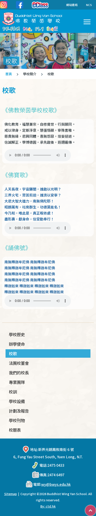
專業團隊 (17, 382)
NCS (89, 5)
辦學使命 (17, 344)
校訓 (13, 392)
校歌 (13, 353)
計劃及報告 (19, 411)
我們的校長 (19, 372)
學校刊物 (17, 420)
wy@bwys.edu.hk (56, 484)
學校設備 (17, 401)
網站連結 (68, 5)
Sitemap (10, 494)
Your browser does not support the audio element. (37, 155)
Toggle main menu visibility (87, 21)
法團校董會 (19, 363)
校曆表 (15, 430)
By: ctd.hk (48, 506)
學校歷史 (17, 334)
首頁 (8, 73)
